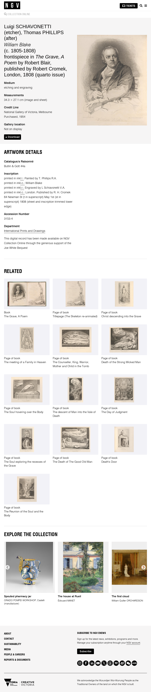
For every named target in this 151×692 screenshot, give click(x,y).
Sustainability (12, 644)
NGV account (133, 643)
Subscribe (85, 651)
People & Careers (14, 654)
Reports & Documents (17, 660)
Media (7, 649)
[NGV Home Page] (12, 5)
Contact (9, 639)
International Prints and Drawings (24, 231)
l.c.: (22, 183)
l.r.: (22, 187)
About (7, 633)
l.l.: (22, 178)
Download (12, 137)
